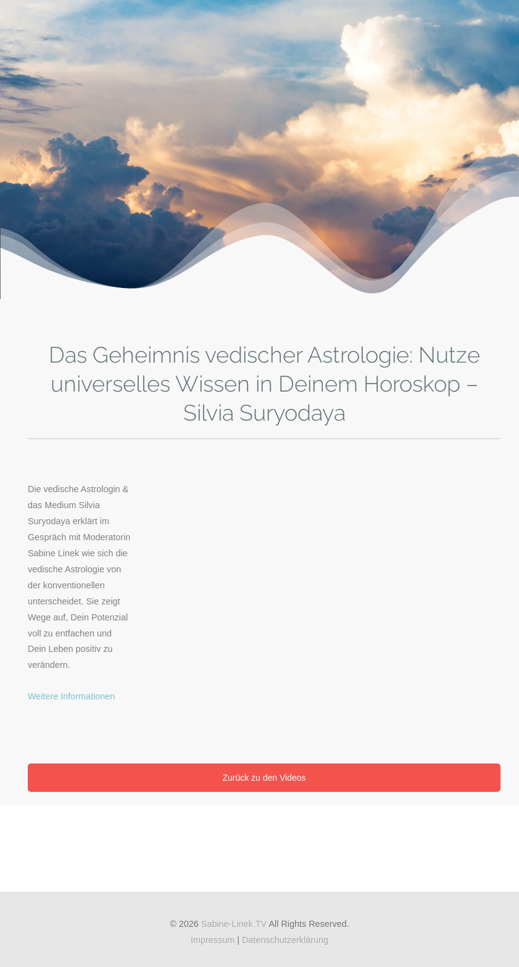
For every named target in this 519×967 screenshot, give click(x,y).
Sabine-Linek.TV (234, 924)
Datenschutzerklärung (285, 940)
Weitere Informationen (71, 696)
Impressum (213, 940)
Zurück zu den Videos (263, 778)
